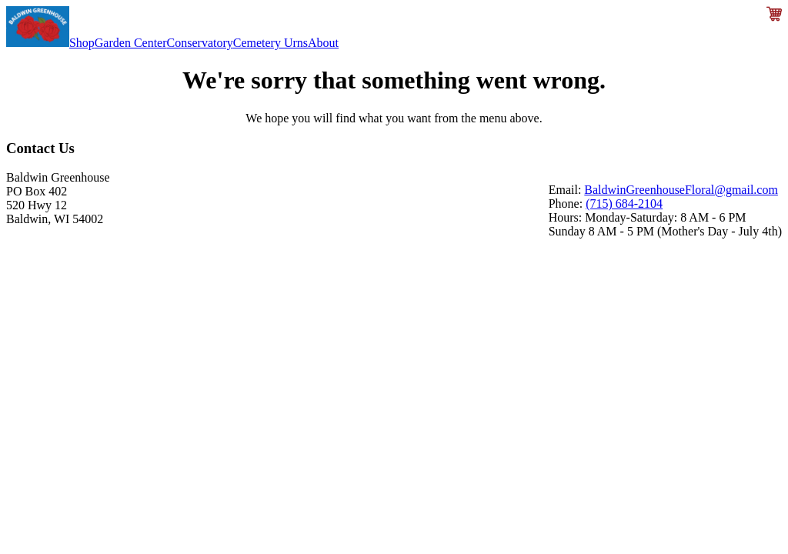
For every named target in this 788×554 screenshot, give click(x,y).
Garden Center (131, 42)
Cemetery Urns (270, 42)
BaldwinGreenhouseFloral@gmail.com (681, 189)
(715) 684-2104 (624, 203)
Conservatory (200, 42)
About (323, 42)
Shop (82, 42)
